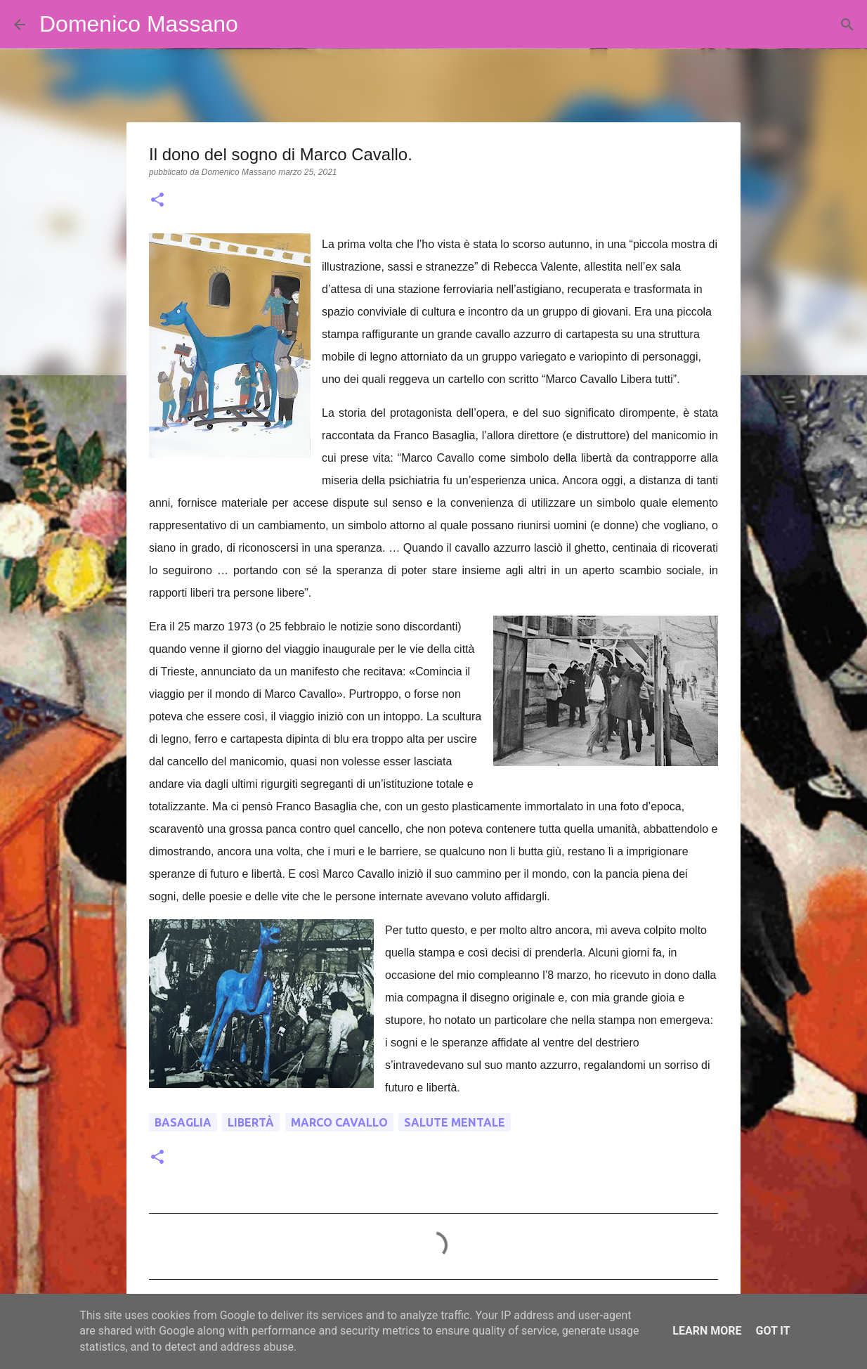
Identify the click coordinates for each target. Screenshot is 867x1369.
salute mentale (454, 1122)
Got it (772, 1330)
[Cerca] (257, 24)
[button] (157, 201)
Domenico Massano (138, 24)
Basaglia (183, 1122)
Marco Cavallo (339, 1122)
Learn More (706, 1330)
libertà (251, 1122)
